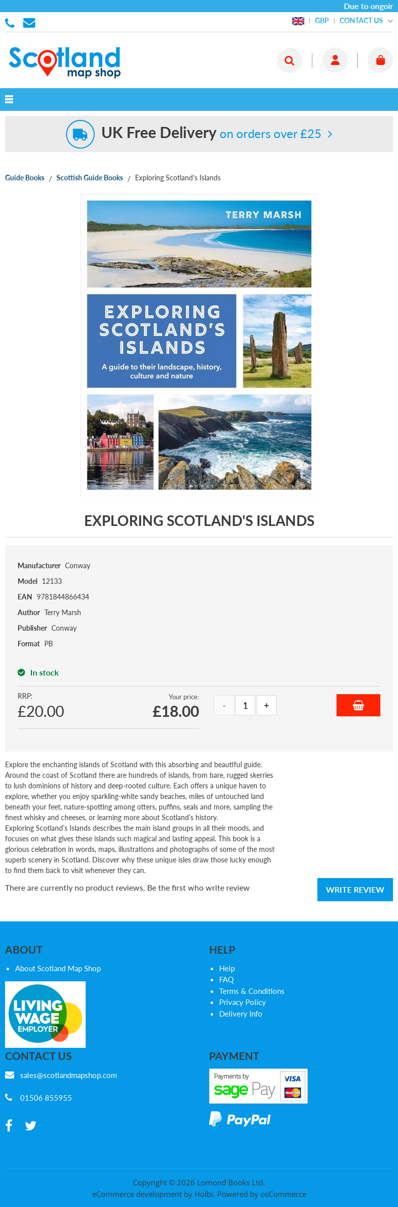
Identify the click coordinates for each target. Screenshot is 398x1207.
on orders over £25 (211, 133)
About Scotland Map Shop (58, 968)
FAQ (226, 979)
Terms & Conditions (252, 990)
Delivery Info (240, 1013)
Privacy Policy (242, 1002)
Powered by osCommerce (261, 1194)
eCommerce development (137, 1194)
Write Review (355, 889)
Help (227, 968)
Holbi (203, 1194)
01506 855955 (11, 22)
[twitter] (31, 1126)
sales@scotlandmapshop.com (68, 1075)
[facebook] (9, 1126)
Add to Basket (358, 705)
